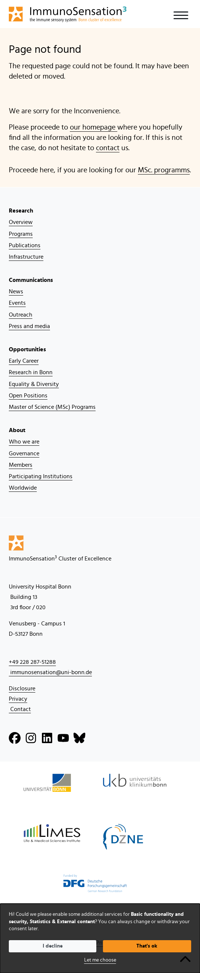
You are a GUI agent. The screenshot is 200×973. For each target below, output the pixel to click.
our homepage (93, 127)
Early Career (24, 361)
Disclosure (22, 688)
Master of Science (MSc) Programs (52, 407)
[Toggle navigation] (181, 15)
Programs (21, 234)
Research (21, 211)
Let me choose (100, 960)
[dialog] (100, 938)
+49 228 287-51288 (32, 662)
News (16, 291)
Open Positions (28, 395)
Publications (24, 245)
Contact (20, 709)
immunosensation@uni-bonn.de (50, 672)
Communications (31, 280)
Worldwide (23, 488)
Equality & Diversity (34, 384)
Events (17, 303)
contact (107, 148)
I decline (53, 946)
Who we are (24, 442)
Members (20, 465)
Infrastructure (26, 257)
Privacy (18, 699)
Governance (24, 453)
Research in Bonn (31, 372)
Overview (21, 222)
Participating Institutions (40, 476)
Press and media (29, 326)
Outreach (20, 315)
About (17, 430)
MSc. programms (164, 170)
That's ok (146, 946)
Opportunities (27, 349)
